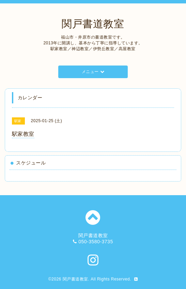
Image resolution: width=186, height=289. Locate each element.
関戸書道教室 (93, 23)
